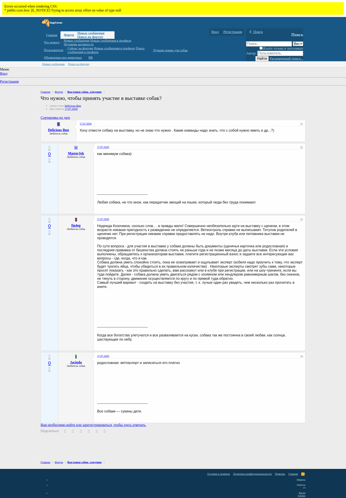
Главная (51, 35)
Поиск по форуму (90, 37)
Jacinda (76, 362)
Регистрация (9, 81)
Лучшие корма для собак (170, 50)
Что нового (52, 42)
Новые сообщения (90, 33)
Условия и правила (218, 474)
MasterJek (76, 153)
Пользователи (53, 50)
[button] (62, 42)
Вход (4, 73)
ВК (90, 57)
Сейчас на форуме (80, 48)
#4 (301, 356)
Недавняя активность (79, 44)
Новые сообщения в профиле (110, 40)
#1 (301, 123)
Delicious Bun (73, 105)
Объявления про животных (63, 57)
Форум (69, 35)
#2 (301, 147)
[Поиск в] (298, 43)
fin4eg (76, 225)
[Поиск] (255, 32)
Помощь (280, 474)
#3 (301, 219)
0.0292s (301, 495)
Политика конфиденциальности (252, 474)
